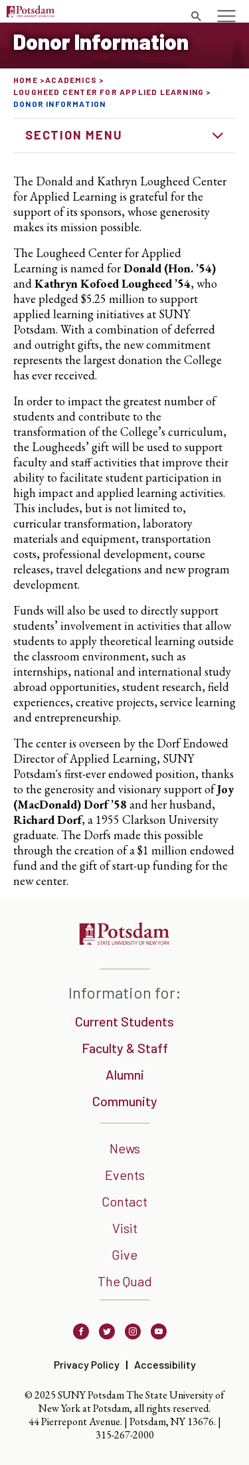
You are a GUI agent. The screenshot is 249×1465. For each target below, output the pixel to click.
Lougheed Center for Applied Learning (108, 91)
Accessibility (165, 1364)
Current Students (124, 1021)
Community (124, 1101)
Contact (124, 1201)
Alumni (125, 1074)
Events (125, 1175)
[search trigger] (195, 16)
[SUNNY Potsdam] (124, 940)
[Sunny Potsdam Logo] (30, 13)
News (125, 1148)
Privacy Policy (87, 1364)
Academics (71, 79)
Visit (124, 1228)
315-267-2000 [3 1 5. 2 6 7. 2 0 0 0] (125, 1435)
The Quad (125, 1281)
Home (25, 79)
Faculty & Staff (125, 1048)
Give (124, 1254)
